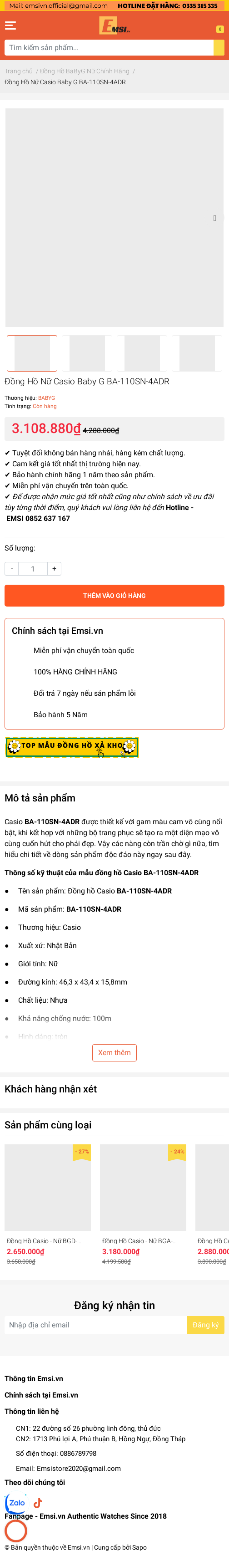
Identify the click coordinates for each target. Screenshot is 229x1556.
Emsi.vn (79, 1547)
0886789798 (78, 1453)
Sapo (139, 1547)
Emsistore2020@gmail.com (79, 1468)
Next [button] (214, 218)
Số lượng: (20, 548)
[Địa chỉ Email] (114, 1325)
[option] (114, 217)
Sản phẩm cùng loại (48, 1125)
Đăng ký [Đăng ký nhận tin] (206, 1325)
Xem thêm (114, 1052)
